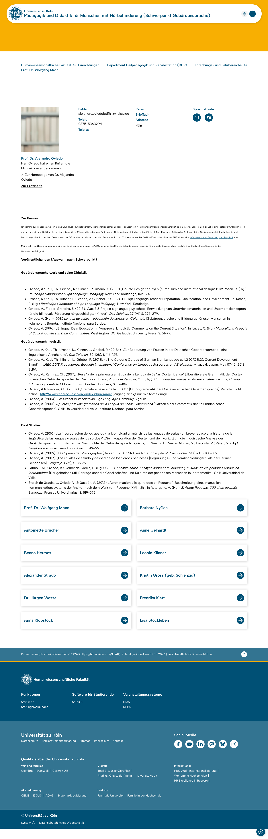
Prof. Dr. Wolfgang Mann (39, 77)
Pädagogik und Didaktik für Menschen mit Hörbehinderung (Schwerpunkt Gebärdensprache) (117, 15)
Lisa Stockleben (156, 630)
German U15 (60, 781)
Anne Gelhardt (154, 538)
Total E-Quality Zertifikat (114, 781)
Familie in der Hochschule (144, 806)
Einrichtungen (91, 72)
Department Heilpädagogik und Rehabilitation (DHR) (150, 72)
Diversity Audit (147, 786)
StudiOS (77, 712)
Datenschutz (29, 751)
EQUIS (37, 806)
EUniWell (42, 781)
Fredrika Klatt (154, 607)
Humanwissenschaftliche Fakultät (48, 72)
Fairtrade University (111, 806)
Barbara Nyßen (155, 515)
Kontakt (118, 751)
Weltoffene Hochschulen (190, 786)
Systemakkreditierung (72, 806)
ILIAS (126, 712)
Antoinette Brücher (43, 538)
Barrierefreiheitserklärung (59, 751)
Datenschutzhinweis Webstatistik (61, 833)
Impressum (101, 751)
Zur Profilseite (31, 193)
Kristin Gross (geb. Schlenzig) (170, 584)
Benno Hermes (38, 561)
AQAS (50, 806)
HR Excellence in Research (192, 791)
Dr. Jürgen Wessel (42, 607)
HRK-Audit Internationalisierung (195, 781)
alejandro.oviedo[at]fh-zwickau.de (103, 121)
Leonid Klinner (154, 561)
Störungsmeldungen (34, 717)
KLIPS (127, 717)
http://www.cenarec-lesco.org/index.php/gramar (76, 402)
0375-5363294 (90, 131)
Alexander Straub (41, 584)
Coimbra (27, 781)
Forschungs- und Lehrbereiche (221, 72)
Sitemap (85, 751)
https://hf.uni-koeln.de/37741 (100, 664)
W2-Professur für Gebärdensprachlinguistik (211, 245)
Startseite (27, 712)
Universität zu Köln (38, 11)
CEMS (25, 806)
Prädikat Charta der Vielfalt (116, 786)
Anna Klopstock (40, 630)
